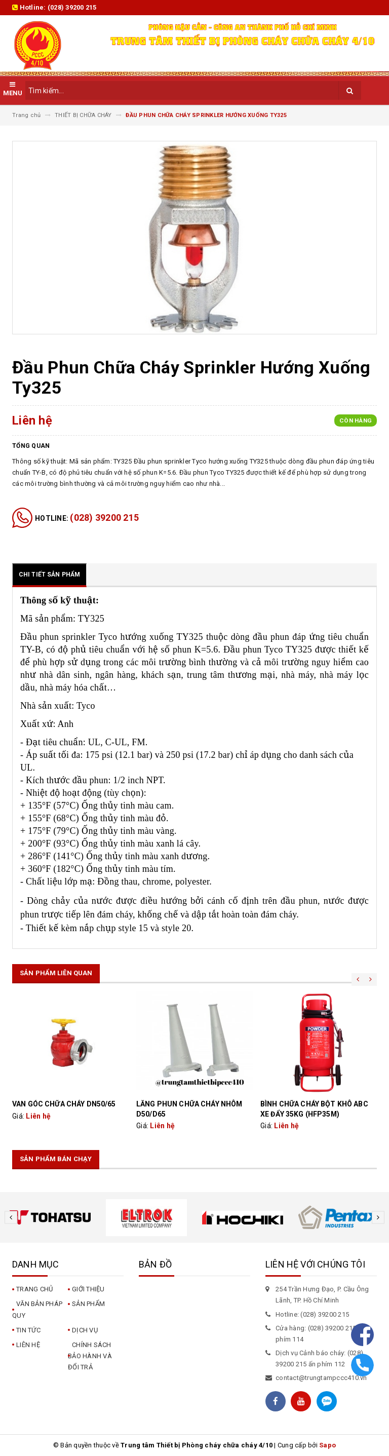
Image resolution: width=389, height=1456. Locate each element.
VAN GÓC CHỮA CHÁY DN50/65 (64, 1104)
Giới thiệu (88, 1289)
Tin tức (28, 1330)
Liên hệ (28, 1345)
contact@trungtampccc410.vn (321, 1378)
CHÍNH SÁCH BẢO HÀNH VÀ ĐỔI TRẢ (90, 1356)
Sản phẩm (88, 1304)
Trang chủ (34, 1289)
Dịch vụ (85, 1330)
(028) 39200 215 (72, 7)
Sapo (327, 1445)
